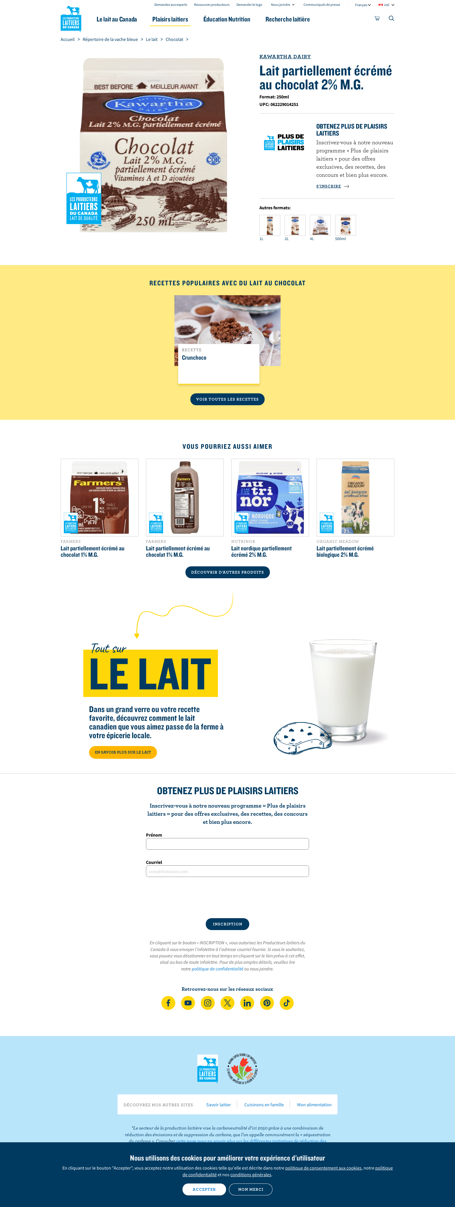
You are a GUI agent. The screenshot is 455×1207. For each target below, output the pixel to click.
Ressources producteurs (212, 4)
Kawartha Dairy (285, 56)
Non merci (250, 1189)
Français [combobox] (361, 5)
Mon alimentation (314, 1104)
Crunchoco (194, 357)
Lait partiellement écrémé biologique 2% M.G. (345, 551)
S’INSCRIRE (332, 186)
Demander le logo (249, 4)
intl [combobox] (386, 5)
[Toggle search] (392, 19)
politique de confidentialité (217, 969)
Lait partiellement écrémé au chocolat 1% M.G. (92, 551)
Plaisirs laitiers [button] (170, 19)
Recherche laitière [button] (288, 19)
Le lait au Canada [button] (117, 19)
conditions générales (250, 1174)
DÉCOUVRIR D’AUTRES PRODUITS (227, 572)
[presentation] (227, 897)
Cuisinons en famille (264, 1104)
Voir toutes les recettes (227, 399)
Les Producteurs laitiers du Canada (71, 17)
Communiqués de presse (322, 4)
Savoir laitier (218, 1104)
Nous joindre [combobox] (280, 4)
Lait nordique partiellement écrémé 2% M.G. (261, 551)
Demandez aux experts (170, 4)
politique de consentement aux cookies (323, 1168)
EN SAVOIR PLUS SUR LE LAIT (123, 752)
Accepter (204, 1189)
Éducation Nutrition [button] (226, 19)
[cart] (377, 19)
